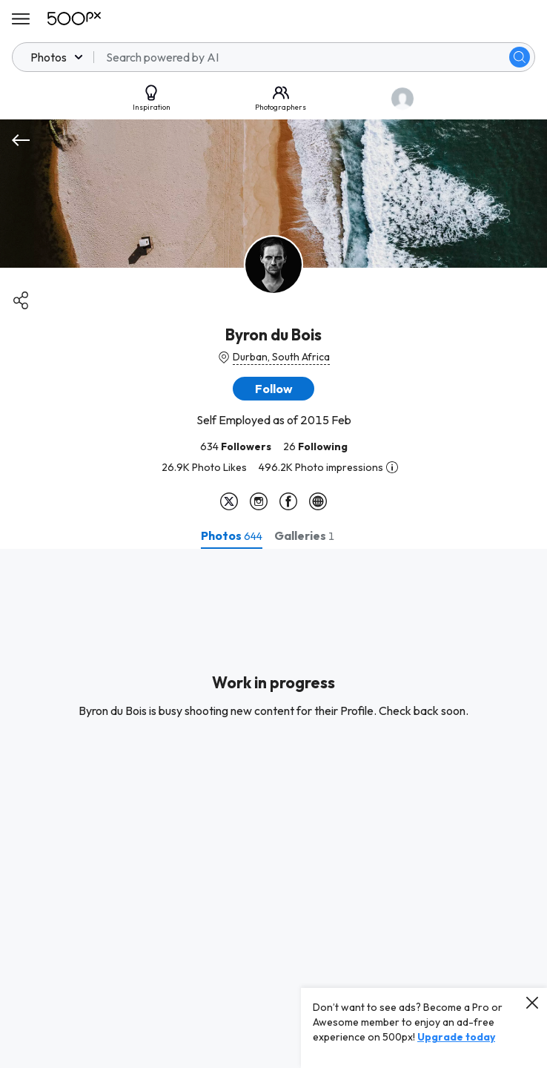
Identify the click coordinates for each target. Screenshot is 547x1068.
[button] (273, 388)
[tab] (231, 535)
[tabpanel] (273, 808)
